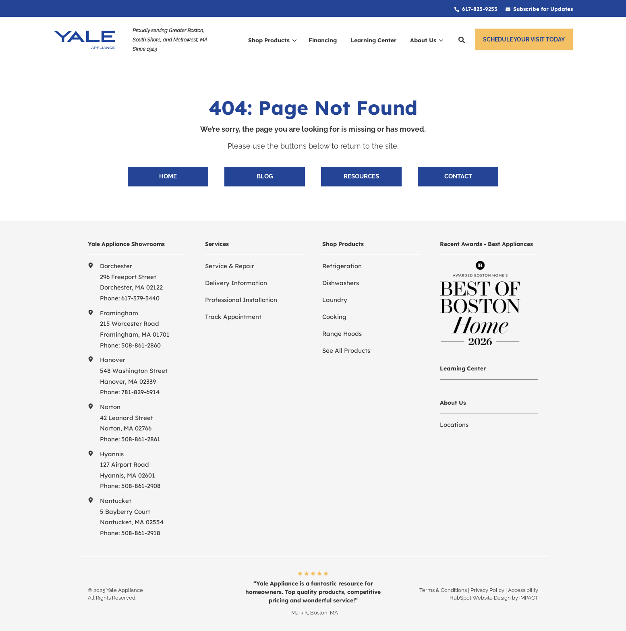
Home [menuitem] (168, 176)
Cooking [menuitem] (334, 317)
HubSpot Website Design (480, 598)
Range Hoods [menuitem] (342, 333)
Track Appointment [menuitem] (233, 317)
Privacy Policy (487, 590)
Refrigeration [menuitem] (342, 266)
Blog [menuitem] (265, 176)
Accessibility (523, 590)
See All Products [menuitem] (346, 350)
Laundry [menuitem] (334, 300)
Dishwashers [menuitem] (340, 283)
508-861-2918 (140, 533)
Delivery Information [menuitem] (236, 283)
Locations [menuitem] (454, 424)
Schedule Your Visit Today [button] (524, 39)
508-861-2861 (140, 439)
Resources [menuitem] (361, 176)
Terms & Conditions (443, 590)
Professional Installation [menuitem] (241, 300)
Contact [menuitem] (458, 176)
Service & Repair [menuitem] (229, 266)
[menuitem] (476, 8)
